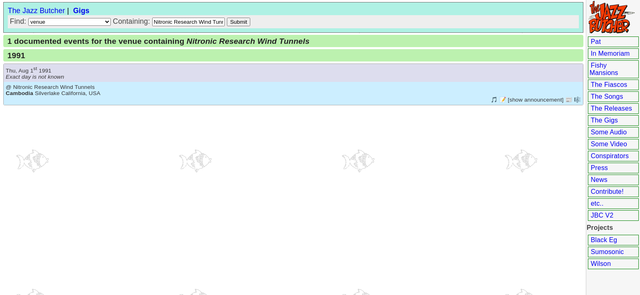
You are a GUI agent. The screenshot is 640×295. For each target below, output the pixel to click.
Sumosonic (607, 251)
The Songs (607, 96)
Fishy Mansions (604, 69)
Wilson (601, 263)
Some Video (609, 144)
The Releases (611, 108)
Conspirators (610, 155)
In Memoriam (610, 53)
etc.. (597, 203)
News (599, 179)
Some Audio (609, 132)
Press (599, 167)
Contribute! (607, 191)
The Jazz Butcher (36, 11)
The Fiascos (609, 84)
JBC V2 (602, 215)
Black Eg (604, 239)
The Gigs (604, 120)
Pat (596, 41)
